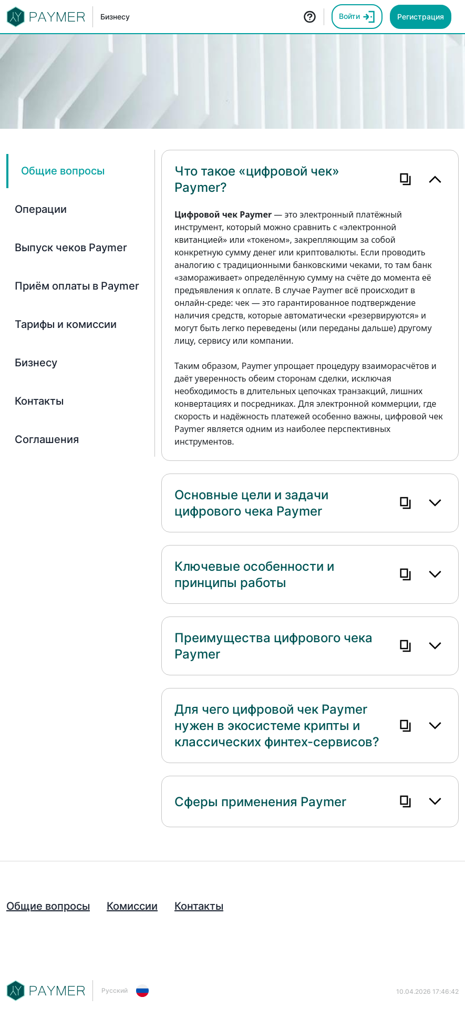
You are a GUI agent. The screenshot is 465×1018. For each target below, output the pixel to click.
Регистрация (420, 16)
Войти (357, 16)
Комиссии (132, 906)
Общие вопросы (48, 906)
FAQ (309, 16)
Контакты (198, 906)
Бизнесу (115, 16)
